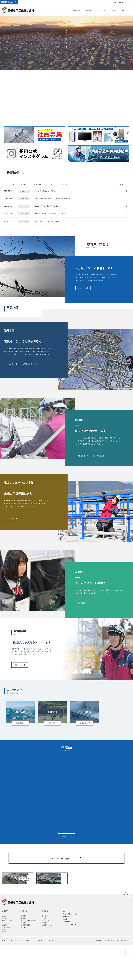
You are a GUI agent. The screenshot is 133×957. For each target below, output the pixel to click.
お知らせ (124, 10)
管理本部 (24, 935)
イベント (50, 184)
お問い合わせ (119, 2)
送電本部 (24, 928)
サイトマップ (55, 952)
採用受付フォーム (47, 937)
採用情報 (102, 10)
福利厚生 (44, 935)
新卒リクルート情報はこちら (64, 866)
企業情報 (4, 937)
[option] (66, 43)
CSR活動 (63, 184)
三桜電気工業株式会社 (18, 10)
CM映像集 (66, 933)
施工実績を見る (32, 364)
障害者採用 (45, 933)
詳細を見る (66, 842)
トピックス (10, 184)
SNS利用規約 (43, 952)
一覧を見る (122, 184)
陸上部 (65, 931)
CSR (113, 10)
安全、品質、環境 (7, 933)
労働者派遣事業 (26, 937)
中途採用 (44, 930)
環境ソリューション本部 (28, 933)
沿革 (3, 935)
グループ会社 (6, 939)
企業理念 (4, 930)
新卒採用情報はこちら (9, 2)
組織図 (4, 942)
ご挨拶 (4, 928)
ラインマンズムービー (70, 935)
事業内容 (89, 10)
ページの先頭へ (126, 906)
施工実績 (24, 939)
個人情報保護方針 (30, 952)
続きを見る (83, 289)
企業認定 (4, 944)
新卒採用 (44, 928)
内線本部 (24, 930)
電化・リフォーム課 (69, 926)
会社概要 (76, 10)
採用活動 (37, 184)
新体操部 (66, 928)
